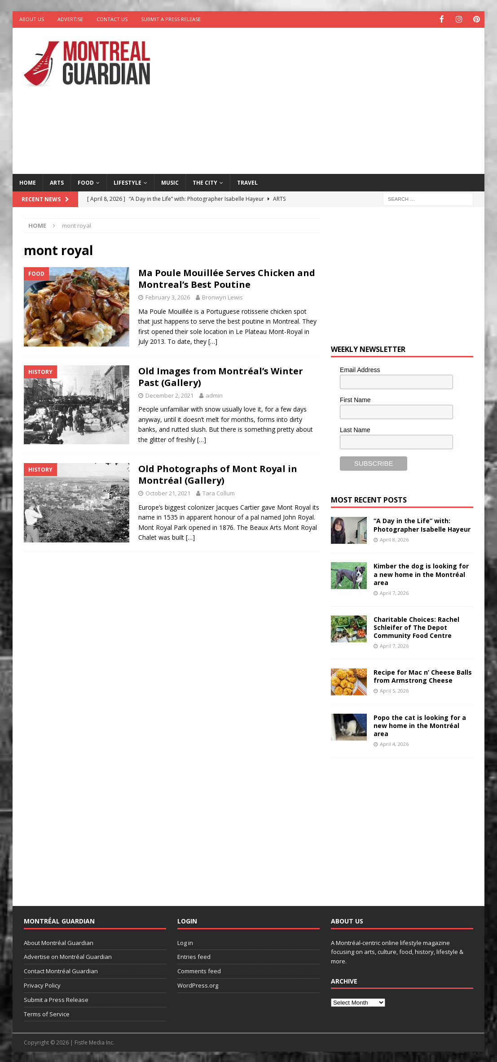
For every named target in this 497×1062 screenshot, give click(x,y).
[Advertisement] (335, 98)
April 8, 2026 (394, 538)
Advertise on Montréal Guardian (68, 956)
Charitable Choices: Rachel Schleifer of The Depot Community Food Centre (416, 626)
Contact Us (112, 19)
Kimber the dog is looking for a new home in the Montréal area (421, 573)
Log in (185, 942)
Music (170, 182)
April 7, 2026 (394, 592)
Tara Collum (218, 492)
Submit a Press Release (171, 19)
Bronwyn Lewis (222, 297)
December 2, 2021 (169, 394)
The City (205, 182)
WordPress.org (197, 984)
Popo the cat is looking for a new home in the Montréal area (420, 724)
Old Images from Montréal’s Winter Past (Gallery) (220, 376)
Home (27, 182)
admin (214, 394)
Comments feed (199, 971)
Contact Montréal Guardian (61, 971)
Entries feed (194, 956)
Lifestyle (127, 182)
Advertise (70, 19)
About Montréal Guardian (58, 942)
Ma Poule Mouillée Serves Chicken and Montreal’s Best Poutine (226, 278)
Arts (57, 182)
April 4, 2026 (394, 743)
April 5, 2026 (394, 690)
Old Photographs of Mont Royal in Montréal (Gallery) (217, 473)
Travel (247, 182)
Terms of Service (47, 1013)
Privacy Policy (42, 984)
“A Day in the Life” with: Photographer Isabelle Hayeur (422, 524)
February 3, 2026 (167, 297)
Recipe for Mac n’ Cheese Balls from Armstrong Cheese (423, 675)
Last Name (355, 429)
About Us (31, 19)
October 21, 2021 (167, 492)
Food (86, 182)
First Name (355, 399)
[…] (212, 341)
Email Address (360, 369)
